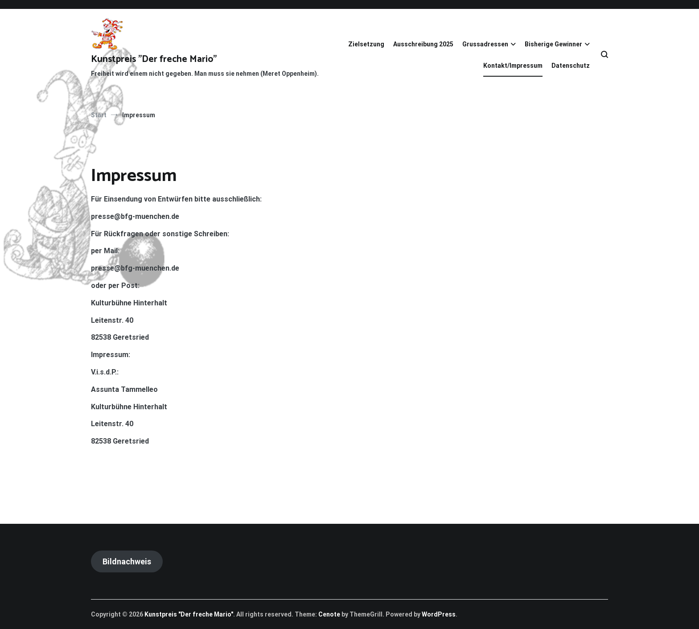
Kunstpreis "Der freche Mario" (154, 59)
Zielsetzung (366, 44)
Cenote (329, 614)
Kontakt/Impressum (513, 65)
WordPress (439, 614)
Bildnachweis (127, 561)
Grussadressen (485, 44)
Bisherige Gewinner (553, 44)
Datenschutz (570, 65)
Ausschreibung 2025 (423, 44)
